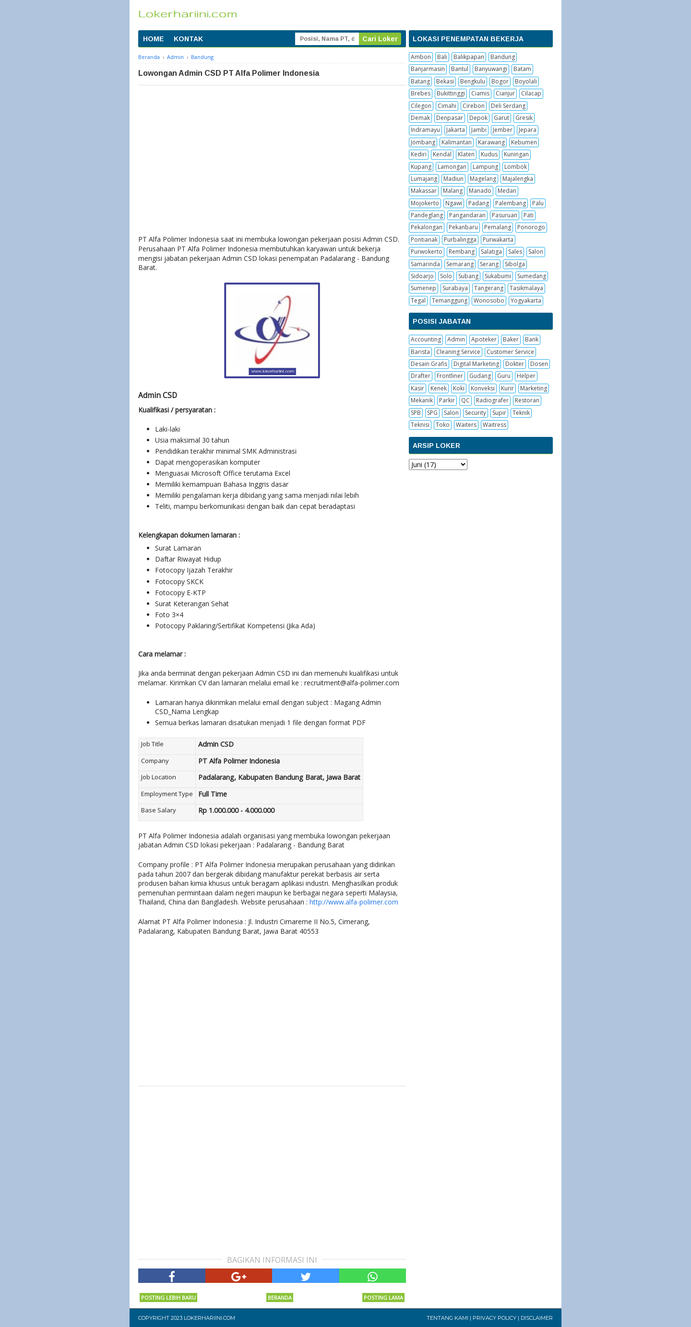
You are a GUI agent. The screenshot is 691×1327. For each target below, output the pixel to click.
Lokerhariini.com (209, 1318)
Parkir (447, 400)
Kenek (438, 388)
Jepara (527, 130)
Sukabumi (498, 276)
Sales (515, 251)
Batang (420, 81)
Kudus (489, 154)
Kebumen (524, 142)
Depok (478, 118)
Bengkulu (472, 81)
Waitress (494, 425)
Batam (522, 69)
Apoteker (484, 339)
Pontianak (424, 239)
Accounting (426, 339)
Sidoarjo (422, 276)
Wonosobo (489, 300)
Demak (420, 118)
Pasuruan (504, 215)
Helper (526, 376)
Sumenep (423, 288)
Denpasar (449, 118)
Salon (535, 251)
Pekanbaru (463, 227)
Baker (511, 339)
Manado (480, 191)
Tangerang (488, 288)
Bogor (500, 81)
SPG (432, 413)
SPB (416, 413)
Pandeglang (427, 215)
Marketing (533, 388)
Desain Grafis (429, 364)
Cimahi (447, 106)
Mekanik (422, 400)
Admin (456, 339)
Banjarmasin (428, 69)
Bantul (459, 69)
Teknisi (420, 425)
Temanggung (449, 300)
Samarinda (425, 264)
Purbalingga (460, 239)
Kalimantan (456, 142)
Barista (420, 352)
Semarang (460, 264)
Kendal (442, 154)
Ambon (421, 57)
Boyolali (526, 81)
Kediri (419, 154)
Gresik (524, 118)
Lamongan (452, 167)
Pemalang (497, 227)
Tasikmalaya (526, 288)
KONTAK (188, 39)
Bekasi (445, 81)
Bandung (502, 57)
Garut (501, 118)
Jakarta (455, 130)
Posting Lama (383, 1297)
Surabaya (455, 288)
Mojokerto (425, 203)
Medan (507, 191)
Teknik (521, 413)
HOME (153, 39)
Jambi (479, 130)
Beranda (280, 1297)
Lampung (485, 167)
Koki (459, 388)
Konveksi (483, 388)
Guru (504, 376)
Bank (531, 339)
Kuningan (516, 154)
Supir (499, 413)
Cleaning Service (458, 352)
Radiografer (492, 400)
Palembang (510, 203)
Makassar (424, 191)
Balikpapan (468, 57)
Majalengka (517, 179)
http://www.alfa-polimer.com (354, 901)
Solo (446, 276)
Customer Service (510, 352)
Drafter (420, 376)
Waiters (466, 425)
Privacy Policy (494, 1318)
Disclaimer (537, 1318)
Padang (478, 203)
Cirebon (474, 106)
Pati (529, 215)
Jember (502, 130)
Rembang (462, 251)
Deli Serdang (508, 106)
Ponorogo (531, 227)
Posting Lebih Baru (168, 1297)
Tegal (418, 300)
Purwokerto (426, 251)
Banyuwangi (491, 69)
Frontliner (450, 376)
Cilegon (421, 106)
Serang (489, 264)
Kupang (421, 167)
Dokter (514, 364)
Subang (468, 276)
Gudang (480, 376)
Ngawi (453, 203)
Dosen (539, 364)
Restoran (527, 400)
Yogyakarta (526, 300)
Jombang (423, 142)
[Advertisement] (272, 157)
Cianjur (505, 93)
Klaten (466, 154)
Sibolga (515, 264)
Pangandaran (467, 215)
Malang (453, 191)
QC (465, 400)
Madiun (453, 179)
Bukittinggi (451, 93)
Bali (442, 57)
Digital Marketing (476, 364)
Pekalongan (426, 227)
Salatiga (491, 251)
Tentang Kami (447, 1318)
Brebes (420, 93)
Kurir (507, 388)
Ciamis (480, 93)
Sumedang (531, 276)
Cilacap (531, 93)
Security (475, 413)
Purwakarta (498, 239)
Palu (538, 203)
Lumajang (424, 179)
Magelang (483, 179)
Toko (443, 425)
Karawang (491, 142)
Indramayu (425, 130)
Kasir (417, 388)
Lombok (515, 167)
